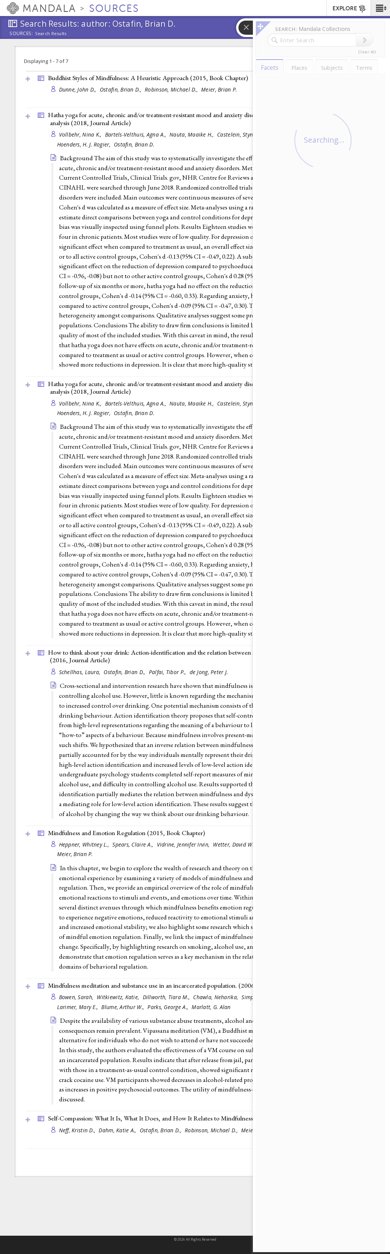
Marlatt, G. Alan (211, 1007)
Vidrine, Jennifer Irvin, (184, 844)
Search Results (51, 33)
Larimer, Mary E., (78, 1007)
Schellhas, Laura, (80, 672)
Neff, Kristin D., (78, 1130)
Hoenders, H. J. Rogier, (84, 144)
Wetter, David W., (234, 844)
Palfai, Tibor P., (168, 672)
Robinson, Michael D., (172, 89)
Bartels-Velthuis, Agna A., (136, 134)
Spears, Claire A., (133, 844)
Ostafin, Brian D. (134, 144)
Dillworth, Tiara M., (167, 997)
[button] (380, 8)
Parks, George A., (168, 1007)
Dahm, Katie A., (118, 1130)
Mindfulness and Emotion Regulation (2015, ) (126, 833)
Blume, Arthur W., (123, 1007)
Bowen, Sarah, (77, 997)
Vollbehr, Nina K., (81, 134)
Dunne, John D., (78, 89)
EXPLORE (349, 9)
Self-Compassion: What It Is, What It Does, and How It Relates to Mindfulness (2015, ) (180, 1118)
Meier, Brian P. (219, 89)
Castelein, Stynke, (239, 134)
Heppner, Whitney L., (85, 844)
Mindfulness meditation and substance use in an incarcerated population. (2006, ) (173, 985)
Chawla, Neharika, (216, 997)
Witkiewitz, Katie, (119, 997)
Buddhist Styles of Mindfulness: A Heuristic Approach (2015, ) (148, 78)
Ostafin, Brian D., (121, 89)
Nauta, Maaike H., (192, 134)
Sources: (21, 34)
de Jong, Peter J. (209, 672)
